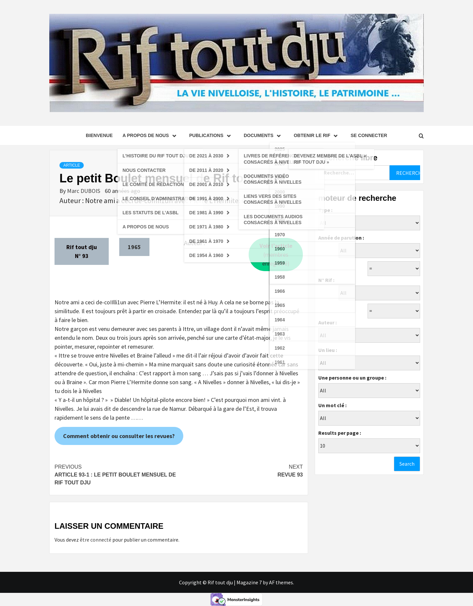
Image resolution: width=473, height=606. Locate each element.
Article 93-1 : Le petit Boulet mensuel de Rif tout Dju (117, 474)
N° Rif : (326, 280)
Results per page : (339, 433)
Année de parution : (341, 237)
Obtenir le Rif (317, 135)
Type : (325, 210)
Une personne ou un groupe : (352, 377)
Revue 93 (241, 470)
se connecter (368, 135)
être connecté (95, 539)
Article (71, 165)
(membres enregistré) (275, 254)
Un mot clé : (332, 405)
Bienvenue (99, 135)
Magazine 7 (249, 582)
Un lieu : (327, 350)
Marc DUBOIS (84, 191)
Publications (211, 135)
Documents (264, 135)
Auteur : (327, 322)
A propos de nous (151, 135)
